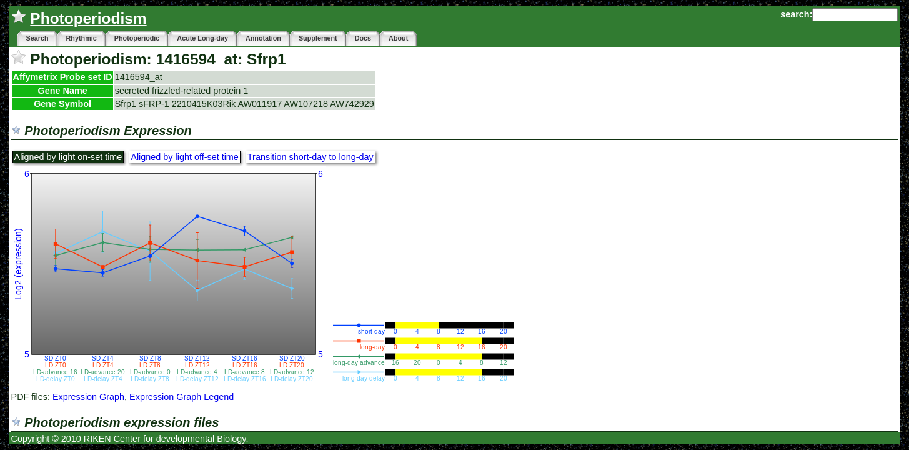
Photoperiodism (88, 18)
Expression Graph (88, 397)
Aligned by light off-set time (185, 157)
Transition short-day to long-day (310, 157)
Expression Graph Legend (181, 397)
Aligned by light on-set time (68, 157)
